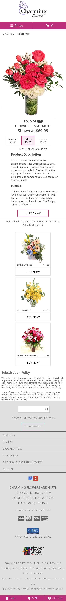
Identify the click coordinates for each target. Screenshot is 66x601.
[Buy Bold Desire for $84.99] (33, 213)
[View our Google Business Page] (30, 479)
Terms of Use (55, 589)
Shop (16, 25)
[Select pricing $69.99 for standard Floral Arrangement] (13, 140)
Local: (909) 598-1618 (33, 503)
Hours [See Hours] (55, 598)
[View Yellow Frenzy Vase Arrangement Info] (33, 293)
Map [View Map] (33, 598)
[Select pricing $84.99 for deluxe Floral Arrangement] (28, 140)
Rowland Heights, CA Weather (19, 578)
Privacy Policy (11, 589)
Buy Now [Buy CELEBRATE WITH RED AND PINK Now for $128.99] (33, 362)
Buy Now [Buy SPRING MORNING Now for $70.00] (33, 272)
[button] (33, 531)
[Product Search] (34, 409)
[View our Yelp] (35, 479)
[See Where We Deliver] (33, 426)
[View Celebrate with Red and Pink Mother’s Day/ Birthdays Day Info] (33, 338)
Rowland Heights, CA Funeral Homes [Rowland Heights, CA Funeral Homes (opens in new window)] (26, 563)
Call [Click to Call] (11, 598)
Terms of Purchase (34, 589)
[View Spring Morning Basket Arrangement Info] (33, 248)
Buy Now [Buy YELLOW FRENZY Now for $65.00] (33, 317)
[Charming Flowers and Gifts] (33, 17)
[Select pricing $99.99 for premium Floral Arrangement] (43, 140)
